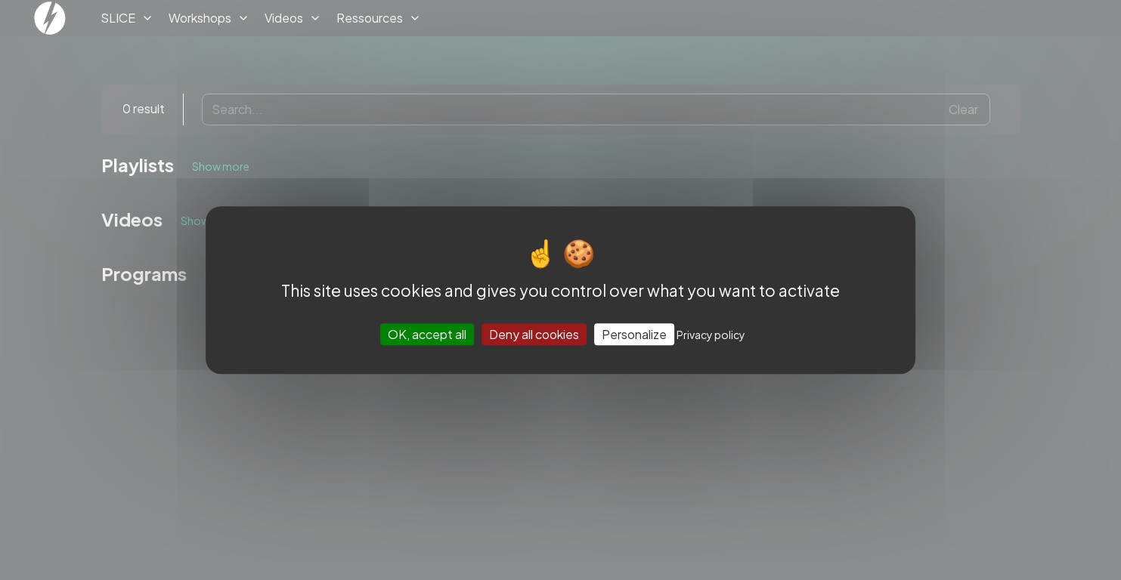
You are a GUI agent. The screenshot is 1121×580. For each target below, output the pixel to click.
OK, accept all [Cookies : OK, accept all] (427, 334)
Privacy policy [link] (711, 334)
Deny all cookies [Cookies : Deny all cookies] (534, 334)
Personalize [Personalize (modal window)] (634, 334)
